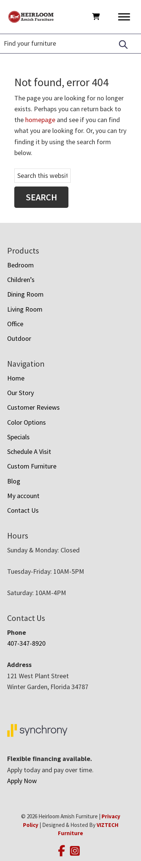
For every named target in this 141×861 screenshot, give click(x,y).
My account (23, 495)
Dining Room (25, 294)
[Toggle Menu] (124, 16)
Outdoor (19, 338)
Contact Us (23, 510)
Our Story (20, 392)
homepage (40, 119)
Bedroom (20, 265)
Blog (13, 481)
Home (15, 378)
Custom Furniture (31, 466)
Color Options (26, 422)
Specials (18, 437)
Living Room (24, 309)
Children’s (21, 279)
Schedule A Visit (29, 451)
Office (15, 323)
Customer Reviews (33, 407)
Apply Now (22, 780)
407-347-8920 (26, 643)
